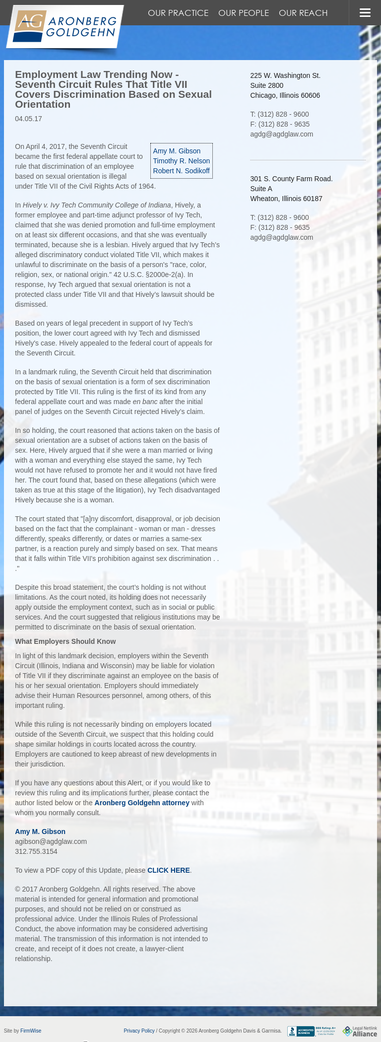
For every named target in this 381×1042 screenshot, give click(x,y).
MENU (365, 12)
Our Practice (178, 12)
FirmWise (30, 1031)
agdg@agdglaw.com (281, 134)
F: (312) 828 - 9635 (280, 124)
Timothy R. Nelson (181, 161)
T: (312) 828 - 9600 (279, 114)
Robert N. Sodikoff (181, 171)
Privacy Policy (139, 1031)
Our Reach (303, 12)
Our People (243, 12)
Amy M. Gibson (177, 151)
